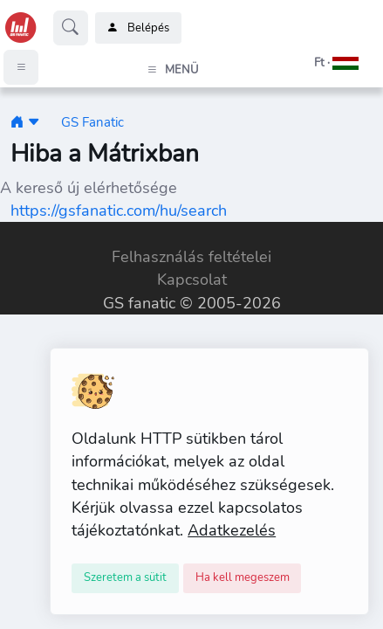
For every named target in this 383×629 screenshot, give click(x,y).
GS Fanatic (92, 122)
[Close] (125, 578)
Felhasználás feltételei (191, 256)
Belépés (137, 28)
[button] (314, 63)
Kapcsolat (192, 279)
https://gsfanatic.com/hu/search (118, 210)
